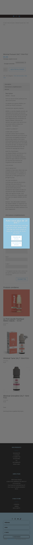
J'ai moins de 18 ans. (16, 244)
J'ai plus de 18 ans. (16, 238)
